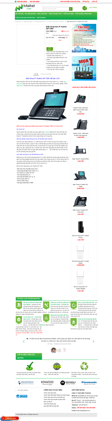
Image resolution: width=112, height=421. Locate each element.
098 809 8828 (22, 1)
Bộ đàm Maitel (23, 390)
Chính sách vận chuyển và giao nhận (54, 399)
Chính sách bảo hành (50, 393)
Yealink (47, 132)
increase (55, 43)
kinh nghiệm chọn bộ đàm (70, 1)
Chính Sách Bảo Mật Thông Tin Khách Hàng (57, 395)
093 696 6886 (34, 1)
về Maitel (86, 1)
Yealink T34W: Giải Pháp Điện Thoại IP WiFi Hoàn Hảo (80, 110)
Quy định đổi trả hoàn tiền (51, 406)
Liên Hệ (94, 1)
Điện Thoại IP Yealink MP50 (80, 159)
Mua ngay (49, 48)
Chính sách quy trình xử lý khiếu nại (54, 397)
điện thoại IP (20, 85)
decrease (48, 43)
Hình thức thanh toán (50, 404)
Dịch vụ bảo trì (48, 401)
